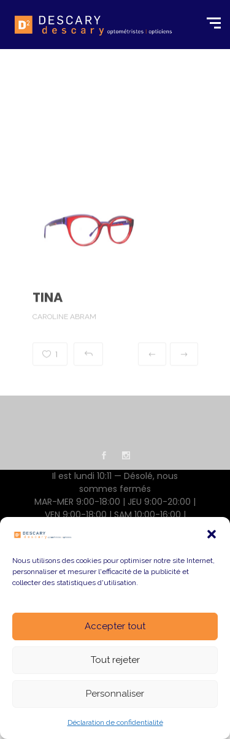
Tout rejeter (115, 659)
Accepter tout (115, 626)
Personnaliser (115, 693)
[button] (211, 534)
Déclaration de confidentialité (115, 722)
